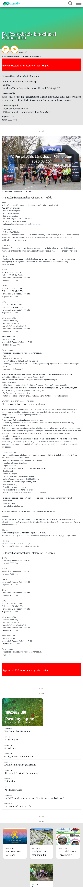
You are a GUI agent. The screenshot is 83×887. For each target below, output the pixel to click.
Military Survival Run (32, 56)
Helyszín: (5, 116)
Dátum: (5, 120)
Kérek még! (41, 871)
